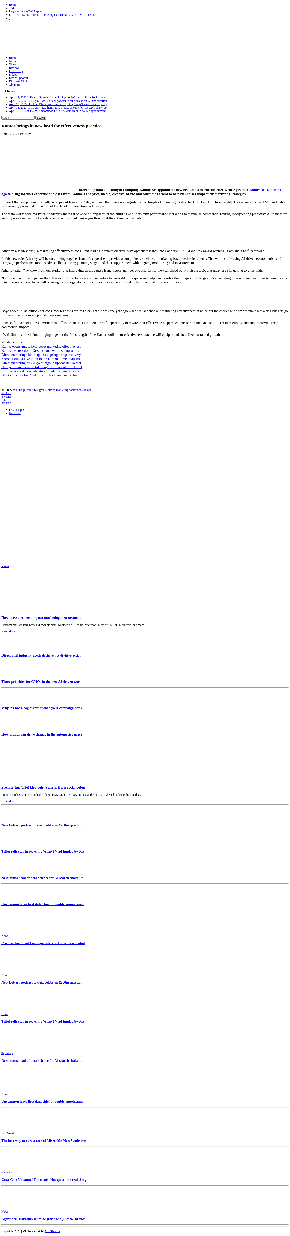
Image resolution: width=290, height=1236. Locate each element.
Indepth (13, 74)
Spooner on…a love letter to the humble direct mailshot (41, 359)
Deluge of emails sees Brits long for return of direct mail (41, 367)
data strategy (34, 389)
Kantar (72, 389)
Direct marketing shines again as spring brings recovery (41, 355)
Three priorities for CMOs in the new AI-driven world (42, 682)
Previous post (17, 409)
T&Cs (12, 8)
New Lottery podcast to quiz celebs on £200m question (41, 825)
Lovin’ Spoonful (19, 78)
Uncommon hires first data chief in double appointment (42, 904)
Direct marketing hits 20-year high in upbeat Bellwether (41, 363)
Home (12, 4)
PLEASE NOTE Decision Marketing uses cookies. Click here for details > (53, 14)
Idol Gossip (16, 71)
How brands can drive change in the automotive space (41, 734)
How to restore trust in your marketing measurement (41, 618)
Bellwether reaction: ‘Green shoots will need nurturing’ (41, 350)
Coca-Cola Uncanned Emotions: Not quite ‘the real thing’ (44, 1180)
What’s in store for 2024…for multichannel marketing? (40, 375)
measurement (84, 389)
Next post (15, 413)
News (12, 61)
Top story (7, 1053)
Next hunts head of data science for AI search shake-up (42, 878)
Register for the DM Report (25, 11)
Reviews (14, 67)
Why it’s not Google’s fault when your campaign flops (41, 708)
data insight (19, 389)
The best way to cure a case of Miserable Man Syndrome (43, 1141)
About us (14, 84)
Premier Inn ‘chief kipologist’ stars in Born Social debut (43, 787)
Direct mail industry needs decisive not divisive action (41, 655)
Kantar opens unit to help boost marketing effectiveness (41, 346)
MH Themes (52, 1231)
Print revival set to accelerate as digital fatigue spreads (40, 371)
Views (12, 64)
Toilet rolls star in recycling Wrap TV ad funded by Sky (42, 851)
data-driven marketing (55, 389)
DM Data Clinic (18, 81)
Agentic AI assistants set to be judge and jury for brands (43, 1219)
